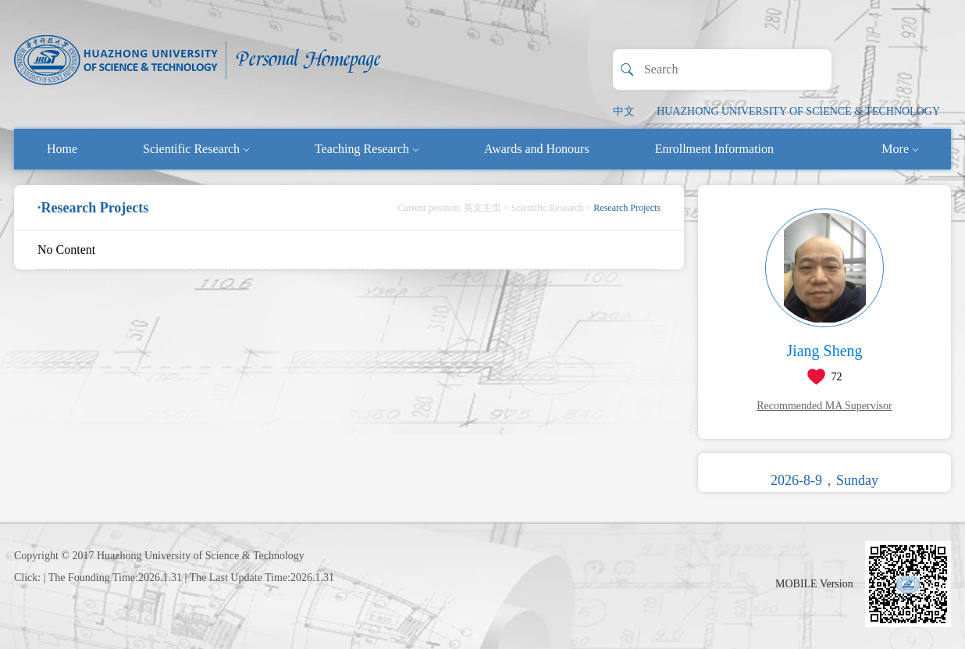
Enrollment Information (714, 148)
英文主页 (482, 207)
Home (62, 148)
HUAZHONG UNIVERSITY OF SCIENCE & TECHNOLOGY (798, 111)
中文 (624, 111)
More (899, 148)
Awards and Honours (536, 148)
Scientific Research (196, 148)
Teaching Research (366, 148)
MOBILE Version (814, 584)
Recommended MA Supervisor (824, 406)
